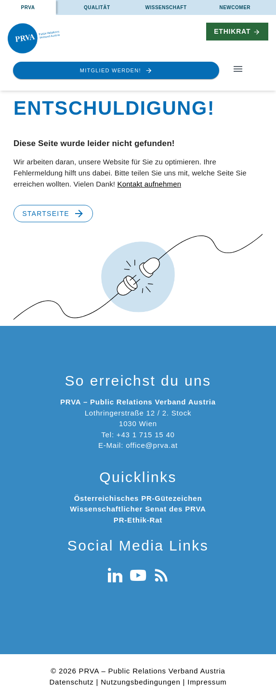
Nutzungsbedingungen (140, 682)
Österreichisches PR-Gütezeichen (138, 498)
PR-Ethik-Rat (138, 520)
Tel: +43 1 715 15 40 (137, 434)
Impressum (206, 682)
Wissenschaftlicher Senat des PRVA (138, 509)
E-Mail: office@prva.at (138, 445)
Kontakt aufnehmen (149, 184)
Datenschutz (71, 682)
